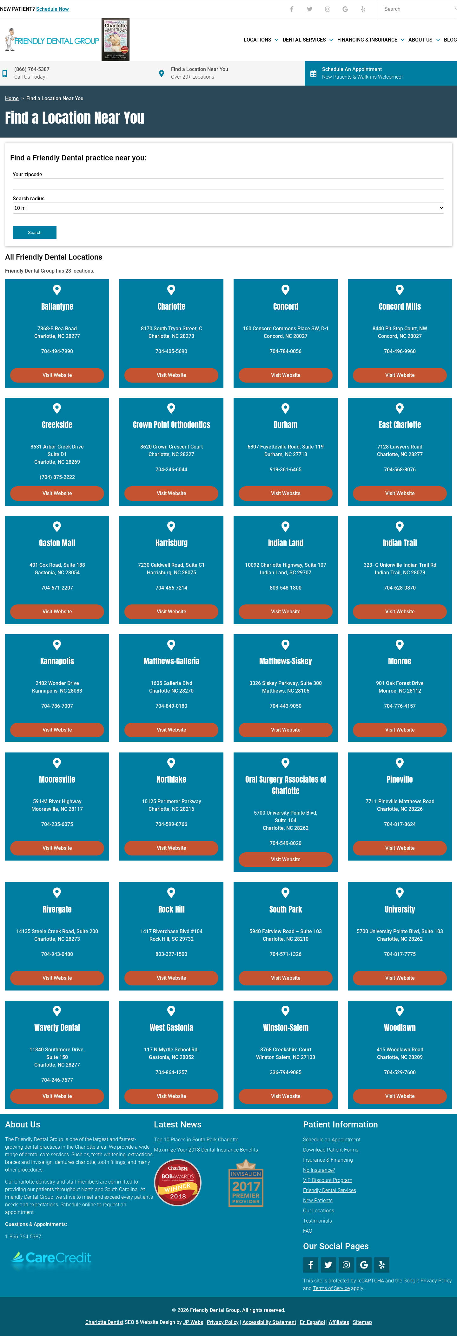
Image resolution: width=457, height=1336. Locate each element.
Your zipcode (27, 174)
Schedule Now (52, 9)
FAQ (307, 1231)
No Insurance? (319, 1170)
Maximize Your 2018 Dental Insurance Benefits (206, 1150)
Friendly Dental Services (329, 1190)
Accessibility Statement (269, 1322)
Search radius (28, 199)
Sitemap (362, 1322)
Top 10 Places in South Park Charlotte (196, 1140)
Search (34, 232)
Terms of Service (331, 1288)
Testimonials (317, 1221)
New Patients (318, 1200)
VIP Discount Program (327, 1180)
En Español (312, 1322)
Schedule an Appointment (332, 1140)
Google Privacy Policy (427, 1281)
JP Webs (193, 1322)
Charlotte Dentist (104, 1322)
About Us (423, 40)
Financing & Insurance (370, 40)
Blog (450, 40)
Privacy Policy (223, 1322)
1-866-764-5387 (23, 1237)
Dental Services (307, 40)
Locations (261, 40)
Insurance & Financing (328, 1160)
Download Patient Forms (330, 1150)
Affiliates (339, 1322)
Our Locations (318, 1211)
